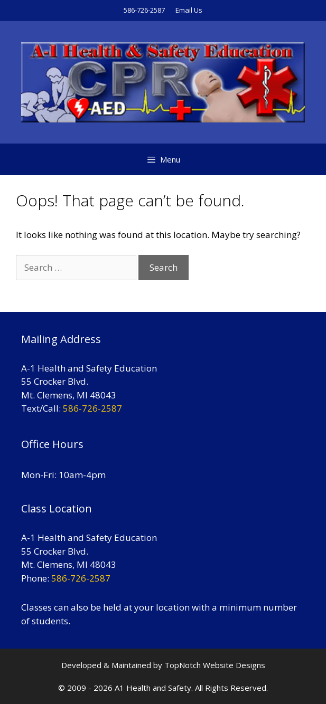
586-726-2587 (144, 10)
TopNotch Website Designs (214, 665)
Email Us (188, 10)
